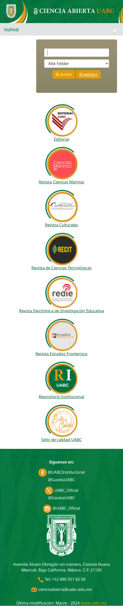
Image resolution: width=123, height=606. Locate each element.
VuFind (11, 30)
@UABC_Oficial (61, 508)
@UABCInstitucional (61, 472)
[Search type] (76, 63)
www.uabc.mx (94, 603)
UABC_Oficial (61, 490)
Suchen (64, 74)
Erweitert (88, 74)
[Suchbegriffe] (76, 52)
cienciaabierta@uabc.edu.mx (61, 589)
